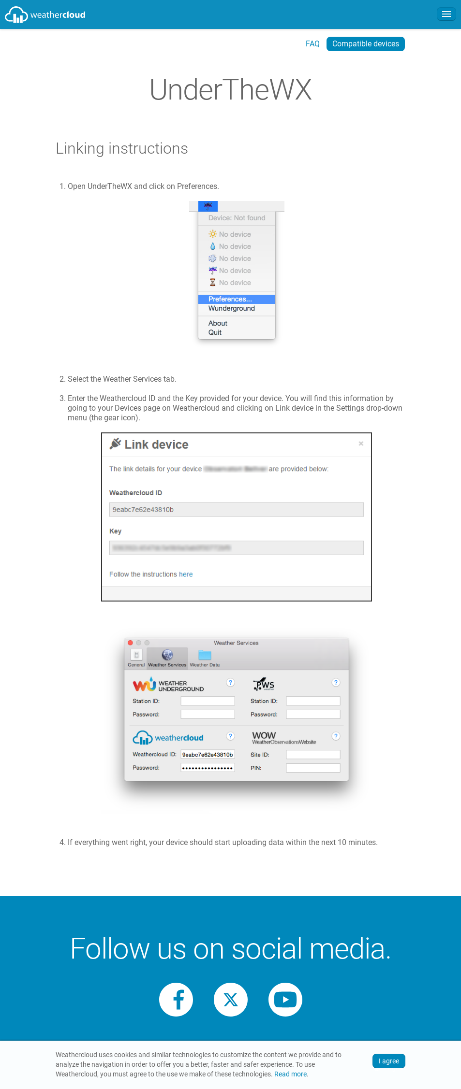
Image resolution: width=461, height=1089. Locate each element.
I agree (389, 1061)
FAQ (313, 43)
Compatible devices (365, 43)
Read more (290, 1074)
